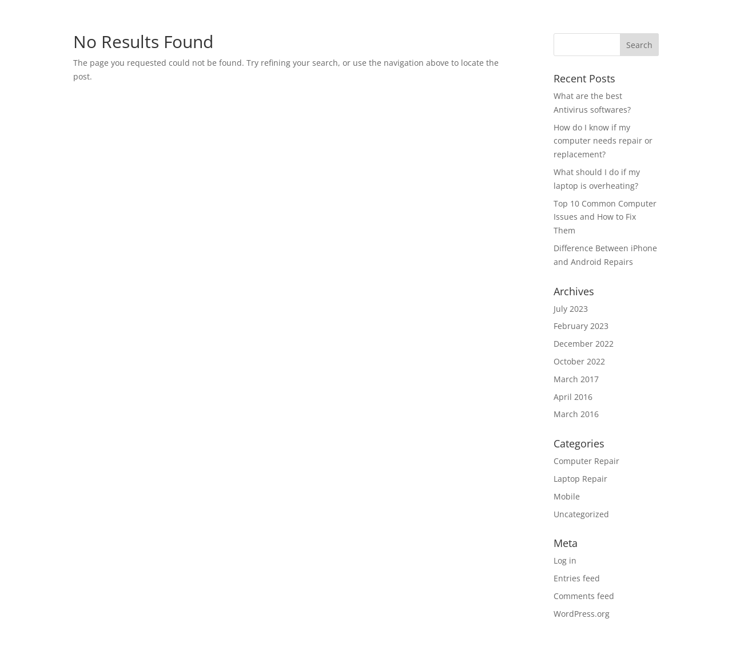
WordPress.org (582, 613)
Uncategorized (581, 514)
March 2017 (576, 379)
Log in (565, 560)
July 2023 (571, 308)
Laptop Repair (580, 478)
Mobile (567, 496)
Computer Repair (586, 460)
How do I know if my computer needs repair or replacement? (603, 141)
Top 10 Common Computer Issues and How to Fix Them (605, 217)
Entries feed (577, 578)
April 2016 (573, 396)
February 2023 (581, 325)
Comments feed (584, 595)
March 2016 (576, 414)
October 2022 (579, 361)
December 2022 (584, 343)
